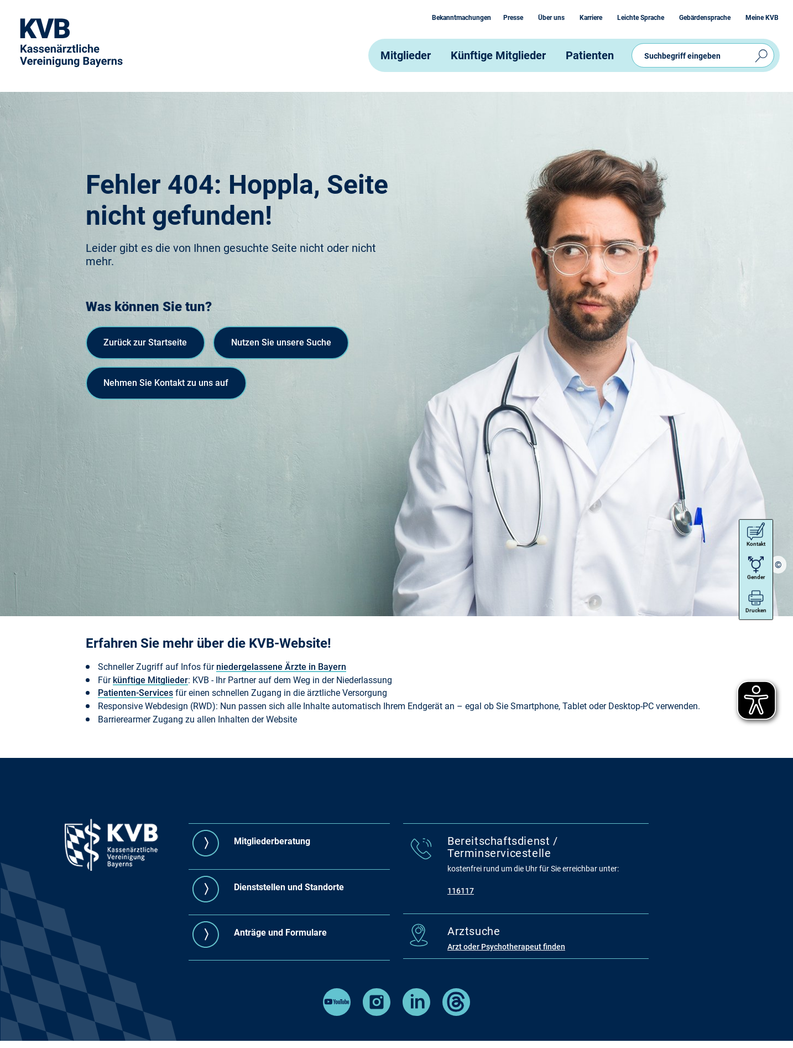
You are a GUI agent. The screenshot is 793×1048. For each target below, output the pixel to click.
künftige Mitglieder (150, 680)
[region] (778, 601)
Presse (513, 18)
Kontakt (755, 498)
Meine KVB (762, 18)
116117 (460, 890)
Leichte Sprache (640, 18)
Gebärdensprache (705, 18)
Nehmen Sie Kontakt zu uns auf (179, 434)
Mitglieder (405, 55)
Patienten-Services (135, 693)
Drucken (755, 565)
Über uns (551, 18)
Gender (756, 532)
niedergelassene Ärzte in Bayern (281, 667)
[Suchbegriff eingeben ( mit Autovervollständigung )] (703, 55)
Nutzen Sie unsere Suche (163, 388)
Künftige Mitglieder (498, 55)
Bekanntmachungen (461, 18)
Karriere (591, 18)
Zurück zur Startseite (153, 342)
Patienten (590, 55)
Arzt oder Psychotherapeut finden (506, 946)
